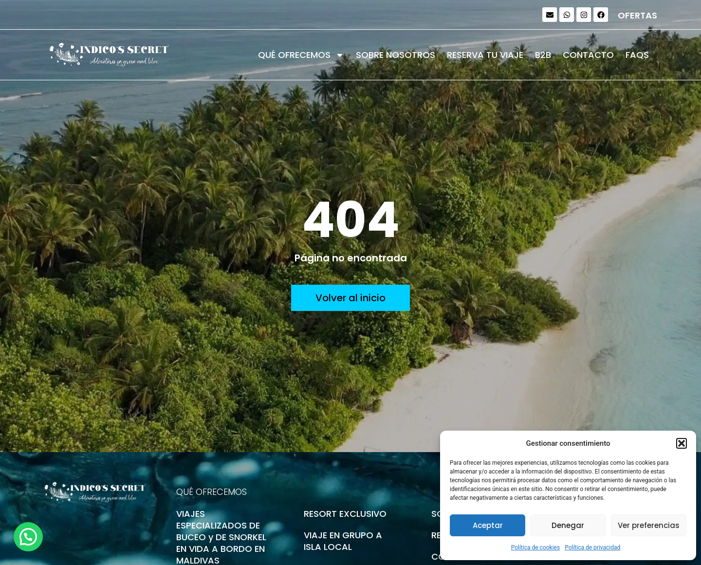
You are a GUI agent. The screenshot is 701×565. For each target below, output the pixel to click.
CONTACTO (588, 55)
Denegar (568, 525)
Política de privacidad (592, 547)
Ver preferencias (649, 525)
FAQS (637, 55)
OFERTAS (637, 15)
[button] (681, 443)
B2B (543, 55)
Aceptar (488, 525)
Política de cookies (535, 547)
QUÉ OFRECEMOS (301, 55)
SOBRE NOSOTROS (395, 55)
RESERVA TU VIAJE (485, 55)
